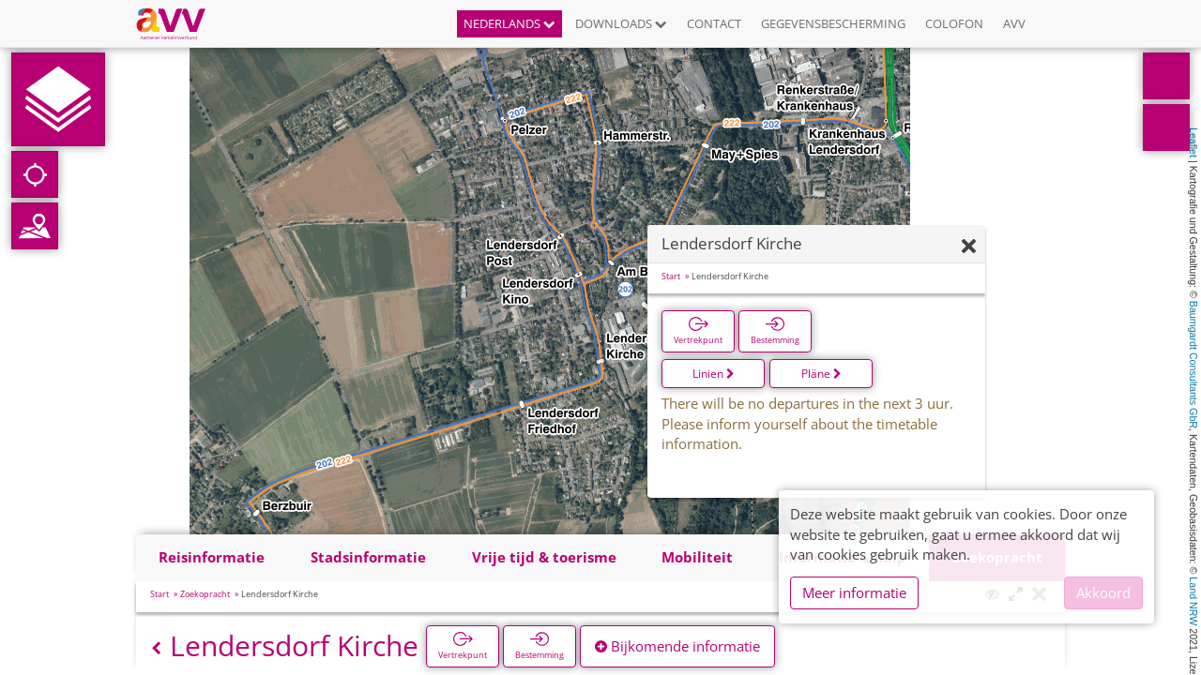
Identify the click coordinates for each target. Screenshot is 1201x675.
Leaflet (1193, 143)
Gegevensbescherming (833, 23)
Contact (714, 23)
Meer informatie (854, 592)
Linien (713, 374)
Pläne (821, 374)
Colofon (954, 23)
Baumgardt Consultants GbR (1193, 364)
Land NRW (1193, 601)
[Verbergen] (969, 247)
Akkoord (1103, 592)
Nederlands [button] (509, 23)
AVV (1014, 23)
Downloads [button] (621, 23)
